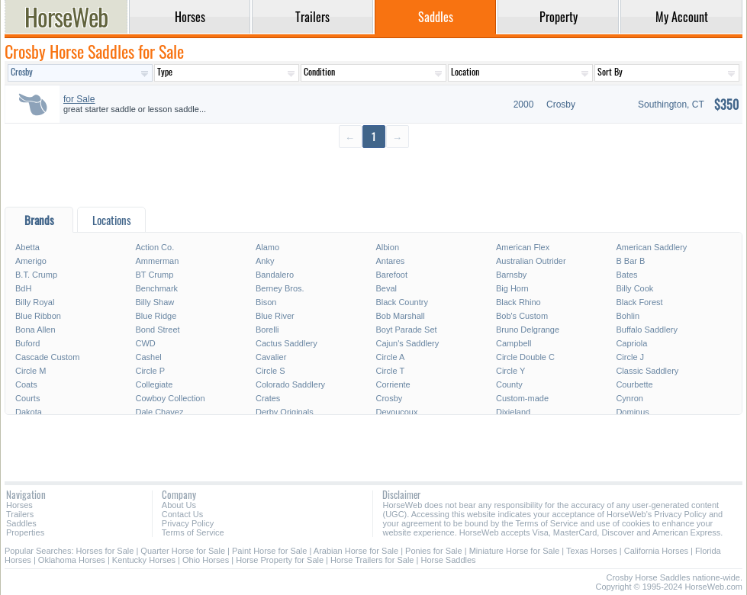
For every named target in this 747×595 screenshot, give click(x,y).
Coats (26, 384)
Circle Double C (525, 357)
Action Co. (154, 247)
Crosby (388, 398)
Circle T (389, 370)
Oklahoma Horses (71, 559)
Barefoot (391, 274)
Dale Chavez (159, 411)
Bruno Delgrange (527, 329)
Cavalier (271, 357)
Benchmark (156, 288)
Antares (389, 260)
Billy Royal (34, 302)
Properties (25, 532)
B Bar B (630, 260)
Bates (626, 274)
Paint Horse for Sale (269, 550)
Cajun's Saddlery (407, 343)
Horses (19, 505)
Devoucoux (396, 411)
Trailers (20, 514)
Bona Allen (35, 329)
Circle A (389, 357)
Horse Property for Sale (280, 559)
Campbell (513, 343)
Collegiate (153, 384)
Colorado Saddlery (290, 384)
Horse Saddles (447, 559)
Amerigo (31, 260)
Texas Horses (591, 550)
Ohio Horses (205, 559)
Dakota (28, 411)
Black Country (401, 302)
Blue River (275, 315)
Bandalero (275, 274)
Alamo (267, 247)
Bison (266, 302)
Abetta (27, 247)
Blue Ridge (155, 315)
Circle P (150, 370)
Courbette (634, 384)
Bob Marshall (399, 315)
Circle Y (510, 370)
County (509, 384)
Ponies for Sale (433, 550)
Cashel (148, 357)
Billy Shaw (154, 302)
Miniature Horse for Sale (514, 550)
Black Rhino (518, 302)
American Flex (522, 247)
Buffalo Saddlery (647, 329)
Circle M (30, 370)
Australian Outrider (531, 260)
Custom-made (522, 398)
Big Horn (512, 288)
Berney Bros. (280, 288)
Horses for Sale (105, 550)
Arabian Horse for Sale (356, 550)
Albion (387, 247)
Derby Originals (285, 411)
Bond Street (157, 329)
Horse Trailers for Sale (372, 559)
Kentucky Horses (143, 559)
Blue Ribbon (38, 315)
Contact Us (182, 514)
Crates (268, 398)
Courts (27, 398)
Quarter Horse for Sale (182, 550)
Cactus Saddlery (286, 343)
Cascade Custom (47, 357)
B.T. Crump (36, 274)
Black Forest (639, 302)
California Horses (656, 550)
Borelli (267, 329)
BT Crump (154, 274)
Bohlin (627, 315)
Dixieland (513, 411)
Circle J (630, 357)
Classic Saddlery (647, 370)
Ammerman (157, 260)
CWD (145, 343)
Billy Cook (634, 288)
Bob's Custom (522, 315)
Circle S (270, 370)
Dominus (632, 411)
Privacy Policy (188, 523)
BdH (23, 288)
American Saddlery (651, 247)
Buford (27, 343)
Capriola (631, 343)
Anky (265, 260)
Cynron (629, 398)
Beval (386, 288)
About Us (179, 505)
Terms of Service (193, 532)
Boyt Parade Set (405, 329)
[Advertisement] (373, 177)
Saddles (21, 523)
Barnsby (511, 274)
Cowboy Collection (169, 398)
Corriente (392, 384)
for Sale (79, 99)
